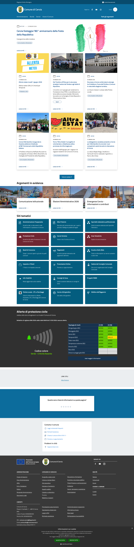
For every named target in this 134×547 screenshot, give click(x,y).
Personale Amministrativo (24, 492)
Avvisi (94, 483)
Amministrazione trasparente (75, 507)
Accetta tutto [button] (60, 540)
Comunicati (96, 480)
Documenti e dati (22, 495)
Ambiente (70, 486)
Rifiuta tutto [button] (74, 540)
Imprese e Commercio (48, 486)
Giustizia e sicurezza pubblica (75, 480)
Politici (19, 489)
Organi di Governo (22, 477)
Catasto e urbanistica (48, 492)
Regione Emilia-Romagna (24, 2)
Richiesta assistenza (48, 516)
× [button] (132, 528)
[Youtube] (95, 9)
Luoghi (95, 492)
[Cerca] (115, 9)
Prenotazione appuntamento (50, 507)
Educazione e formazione (74, 477)
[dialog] (67, 537)
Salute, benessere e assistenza (76, 489)
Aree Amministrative (23, 480)
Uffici (18, 483)
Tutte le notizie (67, 177)
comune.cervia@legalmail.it (28, 520)
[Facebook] (91, 9)
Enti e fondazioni (21, 486)
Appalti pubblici (46, 489)
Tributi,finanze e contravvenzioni (76, 483)
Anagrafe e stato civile (48, 477)
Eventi (94, 495)
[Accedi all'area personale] (108, 2)
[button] (67, 544)
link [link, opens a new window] (83, 536)
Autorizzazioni (71, 492)
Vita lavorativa (46, 483)
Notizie (22, 26)
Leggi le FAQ (45, 513)
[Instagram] (100, 9)
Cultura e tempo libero (48, 480)
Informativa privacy (73, 510)
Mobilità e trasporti (47, 498)
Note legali (70, 513)
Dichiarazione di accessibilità (75, 516)
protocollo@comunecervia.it (29, 522)
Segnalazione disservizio (49, 510)
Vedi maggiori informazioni (92, 358)
